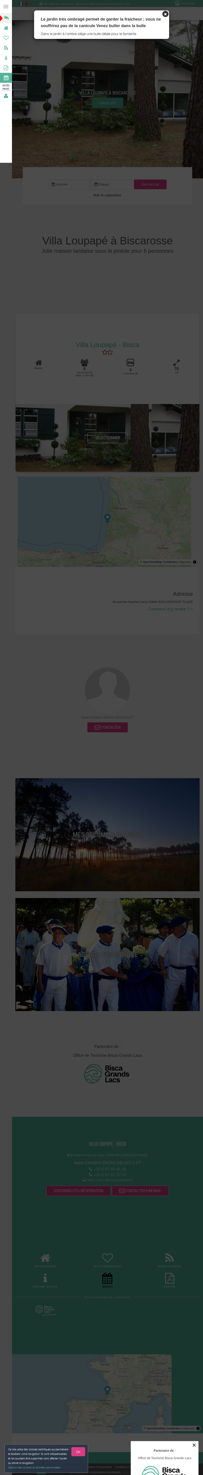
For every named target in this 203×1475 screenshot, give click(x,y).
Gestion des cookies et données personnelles (34, 1467)
